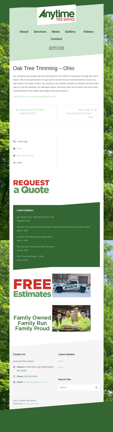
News (56, 31)
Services (40, 31)
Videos (88, 31)
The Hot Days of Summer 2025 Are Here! (35, 247)
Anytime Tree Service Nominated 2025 (34, 237)
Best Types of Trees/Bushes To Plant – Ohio (80, 113)
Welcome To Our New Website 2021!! (32, 111)
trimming (29, 155)
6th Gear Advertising (31, 404)
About (23, 31)
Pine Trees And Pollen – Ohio (30, 256)
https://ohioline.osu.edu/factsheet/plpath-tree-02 (35, 96)
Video (61, 367)
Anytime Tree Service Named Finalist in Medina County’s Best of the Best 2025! (53, 227)
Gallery (70, 31)
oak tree (20, 155)
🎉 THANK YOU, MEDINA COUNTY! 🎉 (35, 217)
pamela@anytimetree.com (36, 382)
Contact (56, 38)
